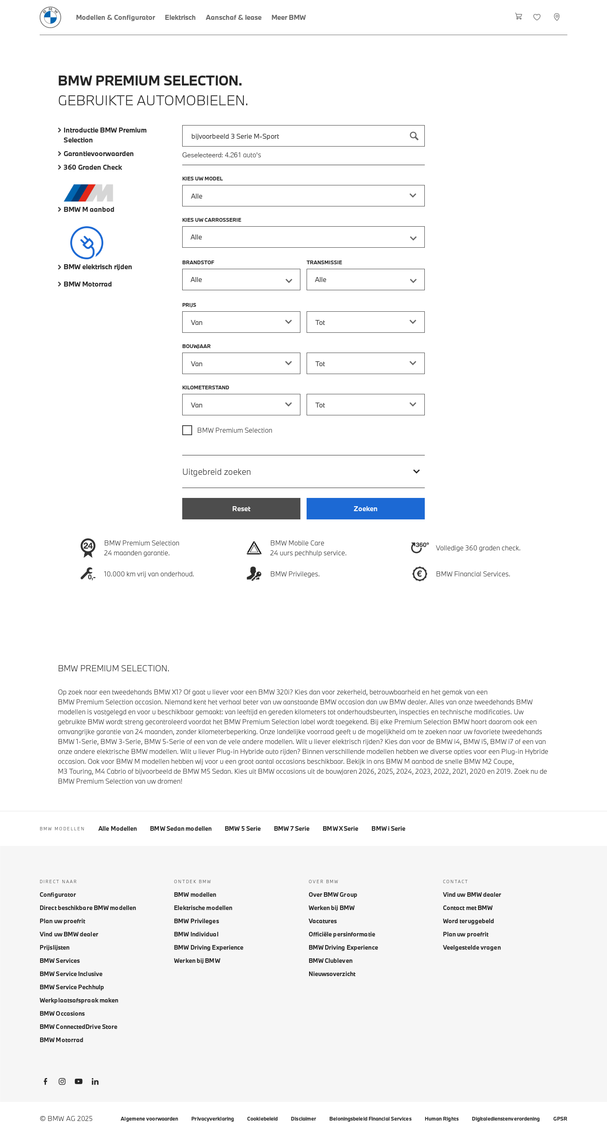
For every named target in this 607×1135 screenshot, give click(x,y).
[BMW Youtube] (78, 1083)
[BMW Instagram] (62, 1083)
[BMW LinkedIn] (95, 1083)
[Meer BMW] (289, 17)
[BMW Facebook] (45, 1083)
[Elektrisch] (180, 17)
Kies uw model (202, 178)
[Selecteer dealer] (557, 17)
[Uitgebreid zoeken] (303, 471)
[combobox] (303, 136)
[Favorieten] (538, 17)
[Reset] (241, 508)
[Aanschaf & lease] (234, 17)
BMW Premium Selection (234, 430)
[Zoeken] (414, 136)
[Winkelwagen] (519, 17)
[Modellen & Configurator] (115, 17)
